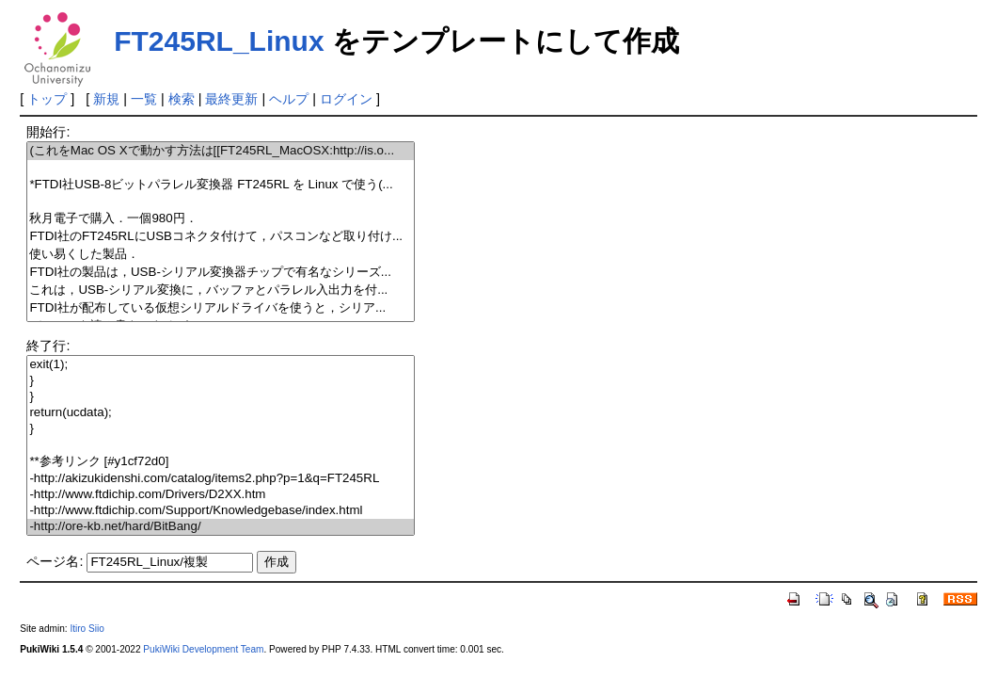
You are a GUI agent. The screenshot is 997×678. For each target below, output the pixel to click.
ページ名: (54, 561)
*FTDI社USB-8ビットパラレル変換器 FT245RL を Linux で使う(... (220, 185)
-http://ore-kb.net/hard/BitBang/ (220, 527)
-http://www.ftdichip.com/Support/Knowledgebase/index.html (220, 511)
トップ (47, 98)
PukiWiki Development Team (203, 649)
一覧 (144, 98)
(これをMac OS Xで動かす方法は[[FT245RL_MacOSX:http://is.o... (220, 151)
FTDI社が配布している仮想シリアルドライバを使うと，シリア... (220, 308)
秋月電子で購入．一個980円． (220, 219)
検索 (181, 98)
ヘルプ (289, 98)
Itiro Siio (86, 628)
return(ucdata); (220, 413)
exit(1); (220, 365)
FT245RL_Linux (219, 40)
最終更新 (231, 98)
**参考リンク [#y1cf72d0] (220, 462)
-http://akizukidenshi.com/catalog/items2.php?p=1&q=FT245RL (220, 479)
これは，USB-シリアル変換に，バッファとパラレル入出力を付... (220, 290)
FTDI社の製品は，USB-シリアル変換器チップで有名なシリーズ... (220, 273)
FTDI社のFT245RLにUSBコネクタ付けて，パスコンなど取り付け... (220, 237)
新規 (106, 98)
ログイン (346, 98)
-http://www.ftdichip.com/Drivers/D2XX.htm (220, 495)
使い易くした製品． (220, 255)
